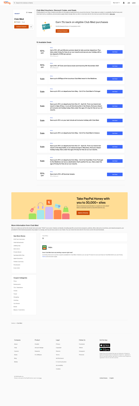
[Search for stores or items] (62, 3)
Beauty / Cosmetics (19, 310)
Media (16, 362)
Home (13, 323)
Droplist (37, 344)
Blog (15, 358)
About (16, 344)
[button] (107, 378)
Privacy (58, 344)
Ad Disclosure (60, 358)
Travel (15, 294)
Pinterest (81, 355)
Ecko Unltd (17, 268)
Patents (58, 351)
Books (15, 306)
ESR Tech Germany (19, 239)
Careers (16, 351)
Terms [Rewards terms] (44, 256)
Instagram (82, 351)
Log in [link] (133, 3)
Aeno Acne (17, 249)
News (15, 355)
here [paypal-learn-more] (40, 378)
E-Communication (61, 362)
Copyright (58, 347)
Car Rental (17, 303)
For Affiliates (38, 355)
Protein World (17, 252)
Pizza (15, 281)
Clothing (16, 300)
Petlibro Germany (18, 261)
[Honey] (7, 2)
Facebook (82, 344)
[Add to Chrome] (83, 213)
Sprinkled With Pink (19, 255)
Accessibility (59, 365)
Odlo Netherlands (18, 242)
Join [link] (129, 3)
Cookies (58, 369)
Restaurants (17, 284)
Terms (57, 355)
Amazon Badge (39, 347)
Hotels (15, 291)
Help (15, 347)
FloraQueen (17, 265)
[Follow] (29, 12)
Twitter (81, 347)
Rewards (37, 351)
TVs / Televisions (18, 287)
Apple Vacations (18, 258)
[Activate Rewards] (21, 26)
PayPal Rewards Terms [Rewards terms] (62, 26)
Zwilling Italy (17, 245)
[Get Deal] (115, 52)
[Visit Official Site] (31, 26)
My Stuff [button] (116, 3)
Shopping (16, 297)
